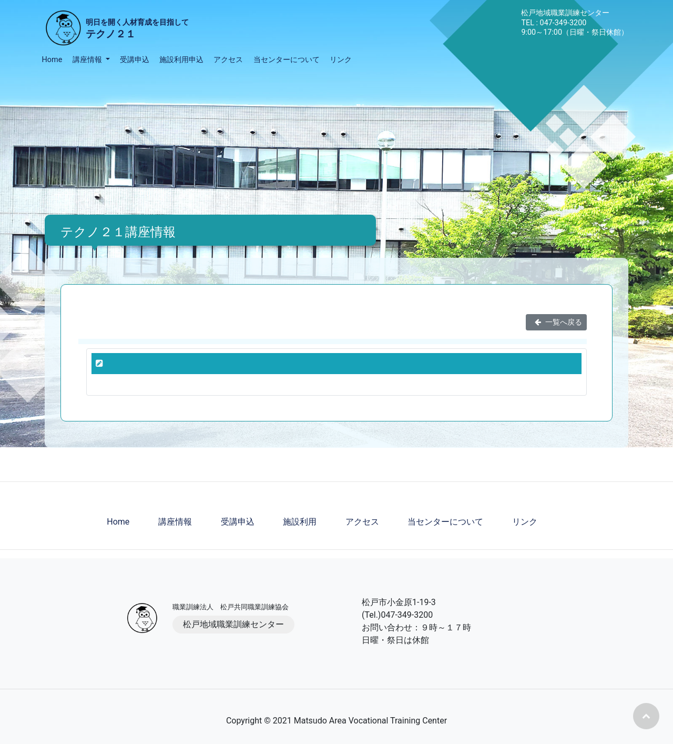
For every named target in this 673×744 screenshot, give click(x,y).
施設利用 (300, 522)
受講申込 (134, 59)
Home (52, 59)
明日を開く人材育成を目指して (137, 30)
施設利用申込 (181, 59)
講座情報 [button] (88, 59)
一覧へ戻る (556, 322)
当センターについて (286, 59)
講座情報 (175, 522)
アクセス (228, 59)
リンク (341, 59)
